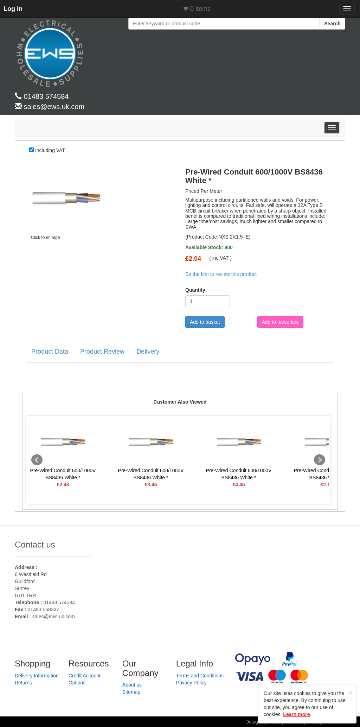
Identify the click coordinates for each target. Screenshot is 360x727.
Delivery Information (37, 675)
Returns (23, 682)
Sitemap (131, 692)
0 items (200, 8)
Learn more (296, 714)
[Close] (350, 692)
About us (132, 685)
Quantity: (193, 290)
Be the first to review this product (221, 274)
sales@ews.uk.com (53, 616)
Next (319, 460)
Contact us (35, 544)
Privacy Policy (191, 682)
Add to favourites (280, 322)
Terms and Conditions (200, 675)
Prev (37, 460)
